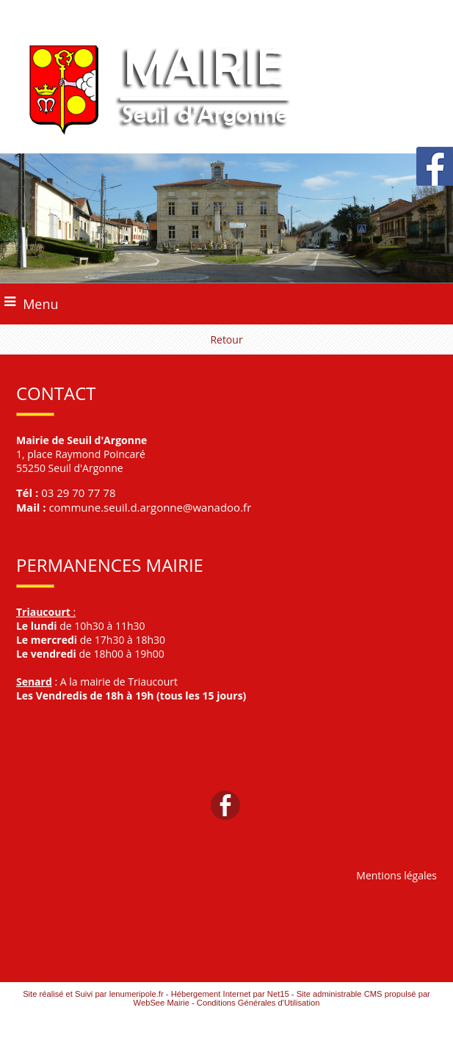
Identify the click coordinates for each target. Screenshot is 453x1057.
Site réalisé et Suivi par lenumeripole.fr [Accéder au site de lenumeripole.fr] (93, 993)
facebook (225, 805)
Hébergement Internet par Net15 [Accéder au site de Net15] (230, 993)
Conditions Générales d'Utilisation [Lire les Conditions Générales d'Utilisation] (258, 1002)
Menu (40, 304)
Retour (226, 339)
